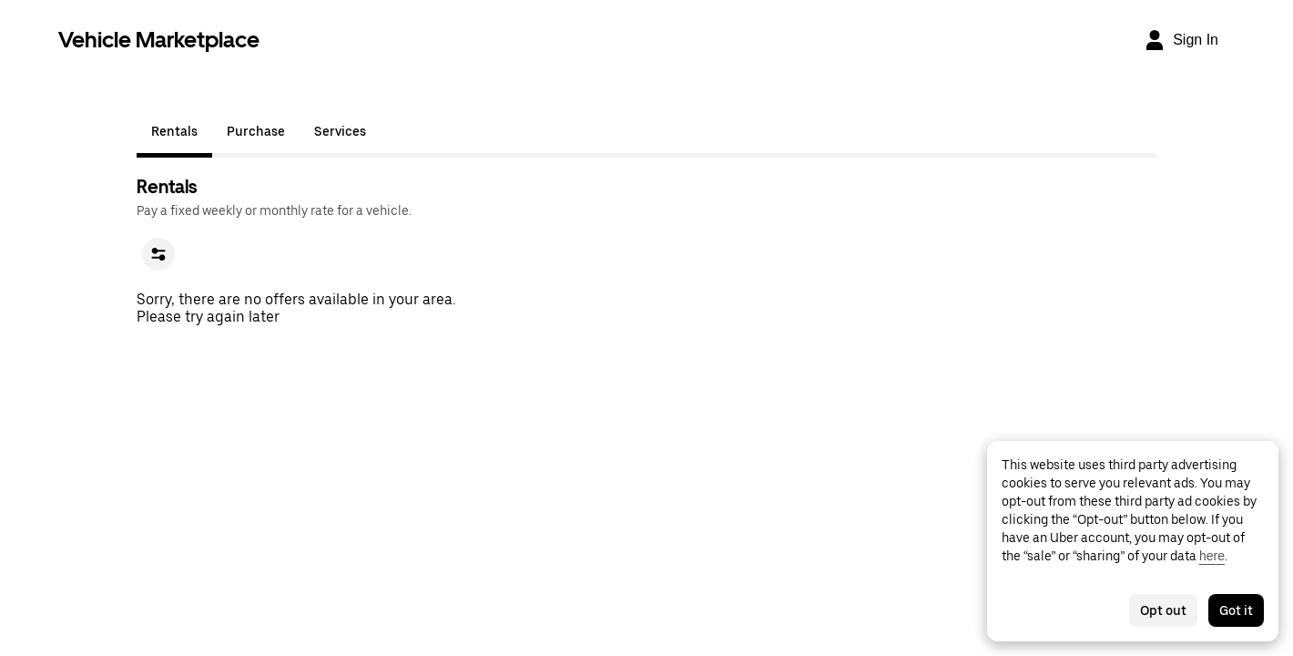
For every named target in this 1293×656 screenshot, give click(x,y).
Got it (1236, 610)
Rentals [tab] (174, 131)
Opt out (1163, 610)
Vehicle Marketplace (159, 39)
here (1212, 555)
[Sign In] (1181, 40)
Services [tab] (340, 131)
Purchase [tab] (256, 131)
